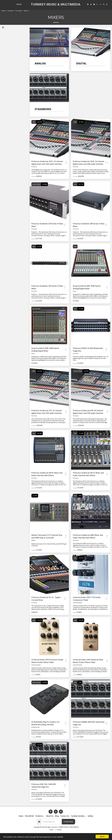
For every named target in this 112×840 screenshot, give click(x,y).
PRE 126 (66, 168)
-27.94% (80, 314)
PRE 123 (65, 292)
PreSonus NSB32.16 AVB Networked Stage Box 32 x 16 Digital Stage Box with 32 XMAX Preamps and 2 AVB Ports (90, 364)
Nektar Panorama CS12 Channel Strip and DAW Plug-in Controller (46, 541)
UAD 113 (106, 604)
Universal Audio (77, 608)
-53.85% (44, 688)
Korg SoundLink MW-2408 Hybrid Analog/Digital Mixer (45, 355)
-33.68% (44, 190)
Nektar (33, 546)
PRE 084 (107, 479)
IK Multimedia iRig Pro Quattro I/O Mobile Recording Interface (45, 728)
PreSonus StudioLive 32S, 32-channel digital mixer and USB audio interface (46, 417)
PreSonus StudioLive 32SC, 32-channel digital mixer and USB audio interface (47, 168)
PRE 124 (66, 417)
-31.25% (80, 439)
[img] (90, 268)
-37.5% (39, 252)
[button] (87, 4)
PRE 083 (107, 541)
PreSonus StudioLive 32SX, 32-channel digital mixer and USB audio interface (88, 168)
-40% (79, 501)
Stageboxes (8, 44)
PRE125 (107, 168)
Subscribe (68, 827)
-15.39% (34, 501)
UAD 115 (107, 666)
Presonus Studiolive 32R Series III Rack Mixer (47, 230)
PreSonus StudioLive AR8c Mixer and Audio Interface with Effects (88, 541)
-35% (79, 688)
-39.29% (39, 750)
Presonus (34, 172)
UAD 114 (66, 666)
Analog (6, 38)
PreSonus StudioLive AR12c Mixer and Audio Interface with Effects (88, 479)
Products (10, 11)
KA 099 (107, 292)
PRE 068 (65, 790)
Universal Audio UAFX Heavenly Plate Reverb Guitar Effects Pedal (88, 666)
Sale (33, 127)
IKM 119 (66, 728)
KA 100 (65, 355)
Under (9, 64)
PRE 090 (106, 355)
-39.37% (39, 127)
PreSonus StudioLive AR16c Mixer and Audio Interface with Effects (46, 479)
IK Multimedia (35, 732)
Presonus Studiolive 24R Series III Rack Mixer (88, 230)
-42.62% (39, 377)
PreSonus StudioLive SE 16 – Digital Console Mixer (45, 604)
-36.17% (80, 190)
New (75, 252)
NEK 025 (66, 541)
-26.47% (85, 377)
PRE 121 (106, 230)
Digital (6, 41)
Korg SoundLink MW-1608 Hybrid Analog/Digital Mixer (86, 292)
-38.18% (39, 439)
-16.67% (80, 563)
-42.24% (80, 127)
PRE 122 (65, 230)
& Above (9, 75)
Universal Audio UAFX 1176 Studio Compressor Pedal (87, 604)
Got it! (102, 836)
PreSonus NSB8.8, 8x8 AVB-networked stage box (88, 728)
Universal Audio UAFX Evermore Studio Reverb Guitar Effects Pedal (47, 666)
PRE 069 (106, 728)
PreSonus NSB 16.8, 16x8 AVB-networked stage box (43, 791)
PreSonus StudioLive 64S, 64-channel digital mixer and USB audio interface (88, 417)
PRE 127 (107, 417)
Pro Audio (18, 11)
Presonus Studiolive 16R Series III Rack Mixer (47, 292)
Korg (74, 296)
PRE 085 (66, 479)
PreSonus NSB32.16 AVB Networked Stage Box (88, 355)
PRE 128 (65, 604)
